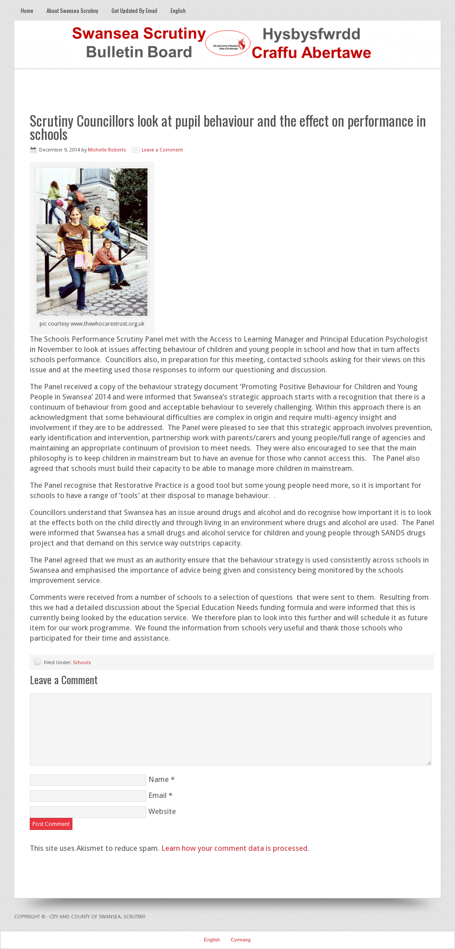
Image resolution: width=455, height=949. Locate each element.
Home (27, 10)
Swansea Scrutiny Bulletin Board (227, 44)
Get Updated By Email (134, 10)
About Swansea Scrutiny (72, 10)
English (175, 10)
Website (162, 811)
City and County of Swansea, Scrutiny (97, 917)
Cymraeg (241, 939)
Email (157, 795)
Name (158, 779)
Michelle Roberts (107, 150)
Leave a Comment (162, 150)
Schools (82, 663)
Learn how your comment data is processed (234, 848)
